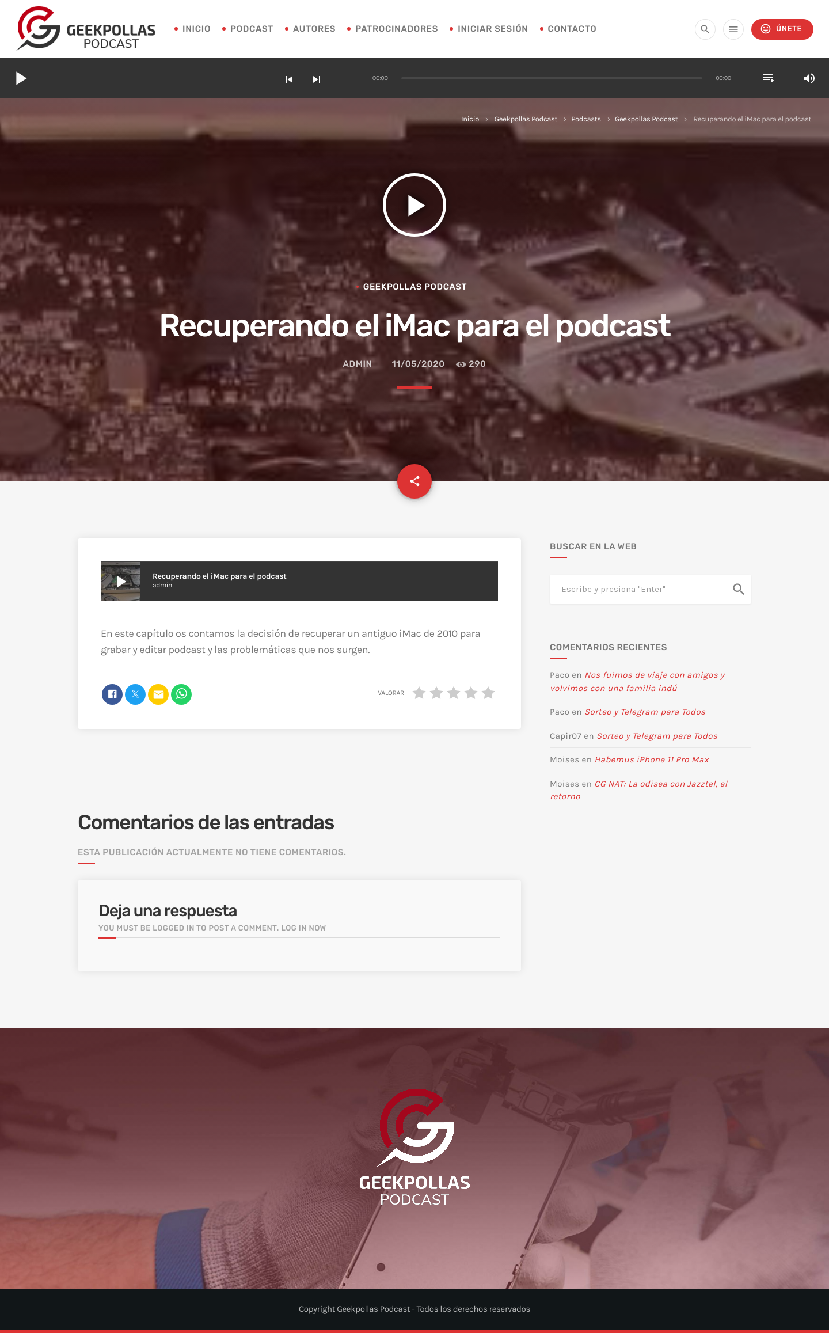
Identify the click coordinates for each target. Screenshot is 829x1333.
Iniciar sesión (493, 29)
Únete (781, 29)
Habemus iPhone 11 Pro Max (651, 759)
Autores (314, 29)
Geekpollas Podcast (526, 119)
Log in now (303, 928)
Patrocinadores (396, 29)
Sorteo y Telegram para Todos (644, 712)
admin (357, 364)
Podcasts (586, 119)
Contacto (572, 29)
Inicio (470, 119)
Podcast (251, 29)
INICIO (196, 29)
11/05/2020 (418, 364)
